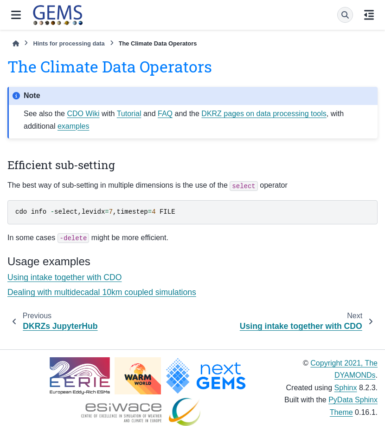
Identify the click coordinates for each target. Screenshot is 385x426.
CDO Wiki (83, 114)
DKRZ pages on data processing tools (263, 114)
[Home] (16, 43)
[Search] (345, 15)
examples (73, 126)
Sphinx (345, 388)
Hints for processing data (68, 43)
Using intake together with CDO (64, 277)
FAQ (165, 114)
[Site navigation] (16, 15)
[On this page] (369, 15)
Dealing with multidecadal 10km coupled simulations (101, 292)
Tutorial (129, 114)
